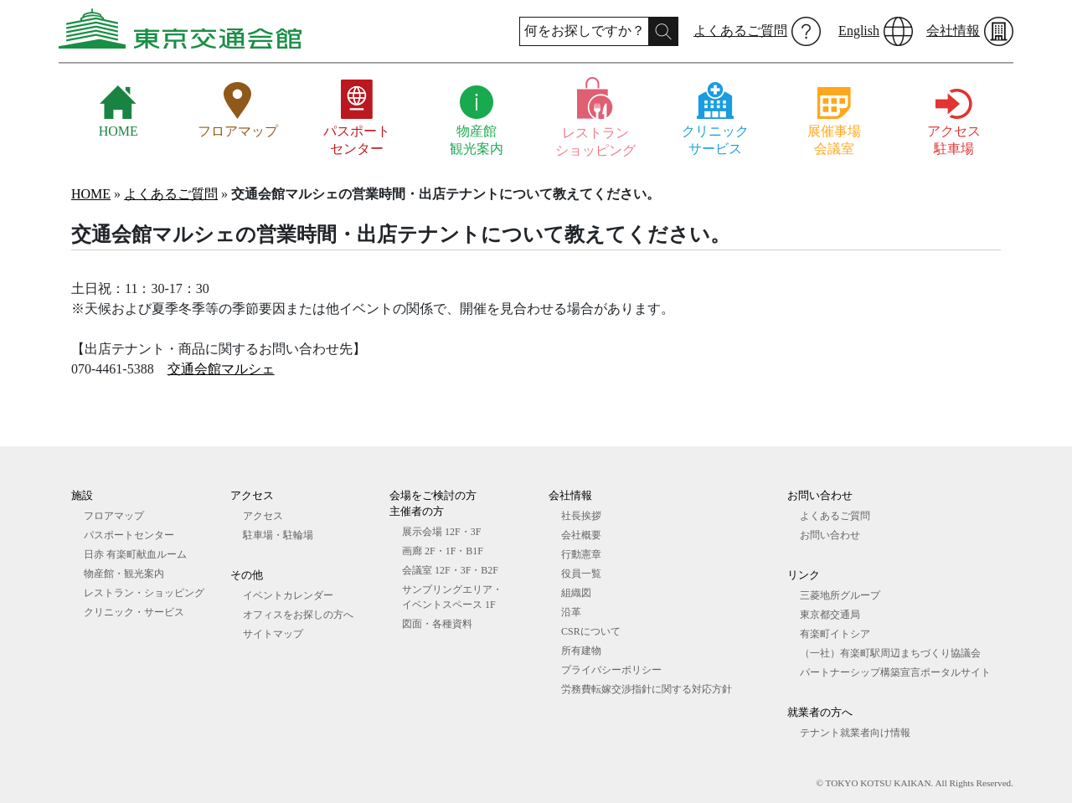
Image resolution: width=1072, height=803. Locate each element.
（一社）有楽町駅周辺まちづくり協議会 (890, 653)
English (858, 30)
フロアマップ (114, 516)
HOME (91, 194)
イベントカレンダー (288, 595)
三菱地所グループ (840, 595)
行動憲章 (581, 554)
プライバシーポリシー (611, 670)
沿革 (571, 612)
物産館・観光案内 (124, 573)
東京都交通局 (830, 614)
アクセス (263, 516)
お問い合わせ (830, 535)
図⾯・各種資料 (437, 624)
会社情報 (953, 30)
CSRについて (591, 631)
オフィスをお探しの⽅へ (298, 614)
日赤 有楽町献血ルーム (135, 554)
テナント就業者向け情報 (855, 733)
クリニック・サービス (134, 612)
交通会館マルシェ (221, 369)
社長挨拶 (581, 516)
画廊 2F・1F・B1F (442, 551)
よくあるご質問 (740, 30)
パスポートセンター (129, 535)
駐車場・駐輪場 (278, 535)
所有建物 (581, 650)
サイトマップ (273, 634)
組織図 (576, 593)
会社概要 (581, 535)
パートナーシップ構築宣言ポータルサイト (895, 672)
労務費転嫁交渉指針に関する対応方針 (646, 689)
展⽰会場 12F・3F (441, 532)
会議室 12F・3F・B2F (450, 570)
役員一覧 (581, 573)
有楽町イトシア (835, 634)
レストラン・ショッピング (144, 593)
